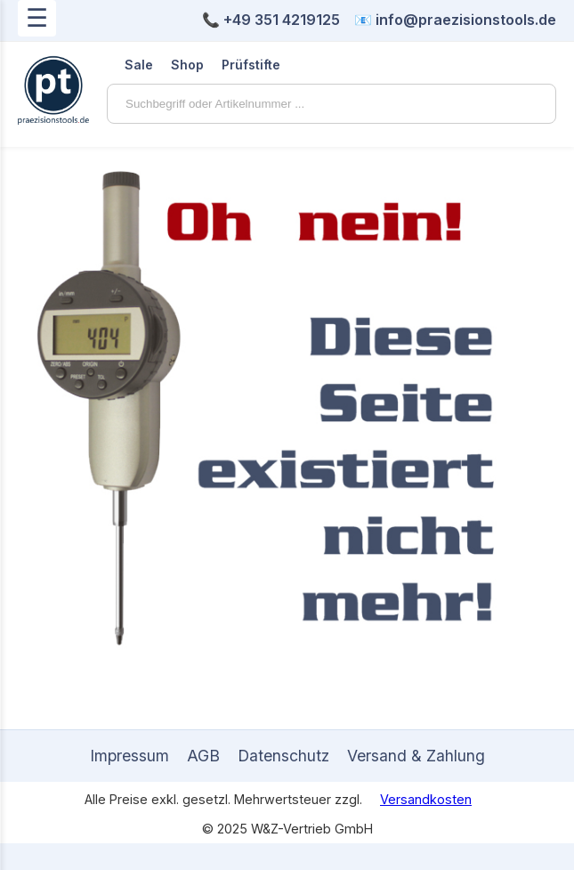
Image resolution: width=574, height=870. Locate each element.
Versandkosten (426, 799)
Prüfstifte (251, 64)
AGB (203, 755)
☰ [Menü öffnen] (37, 18)
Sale (139, 64)
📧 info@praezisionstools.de (455, 19)
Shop (187, 64)
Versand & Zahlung (416, 755)
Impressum (129, 755)
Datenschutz (283, 755)
